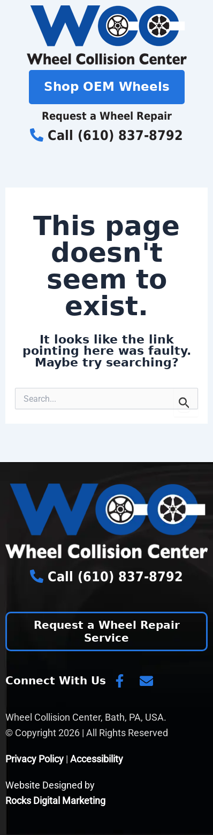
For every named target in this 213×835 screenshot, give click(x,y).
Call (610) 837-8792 (106, 135)
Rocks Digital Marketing (55, 800)
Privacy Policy (34, 758)
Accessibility (96, 758)
